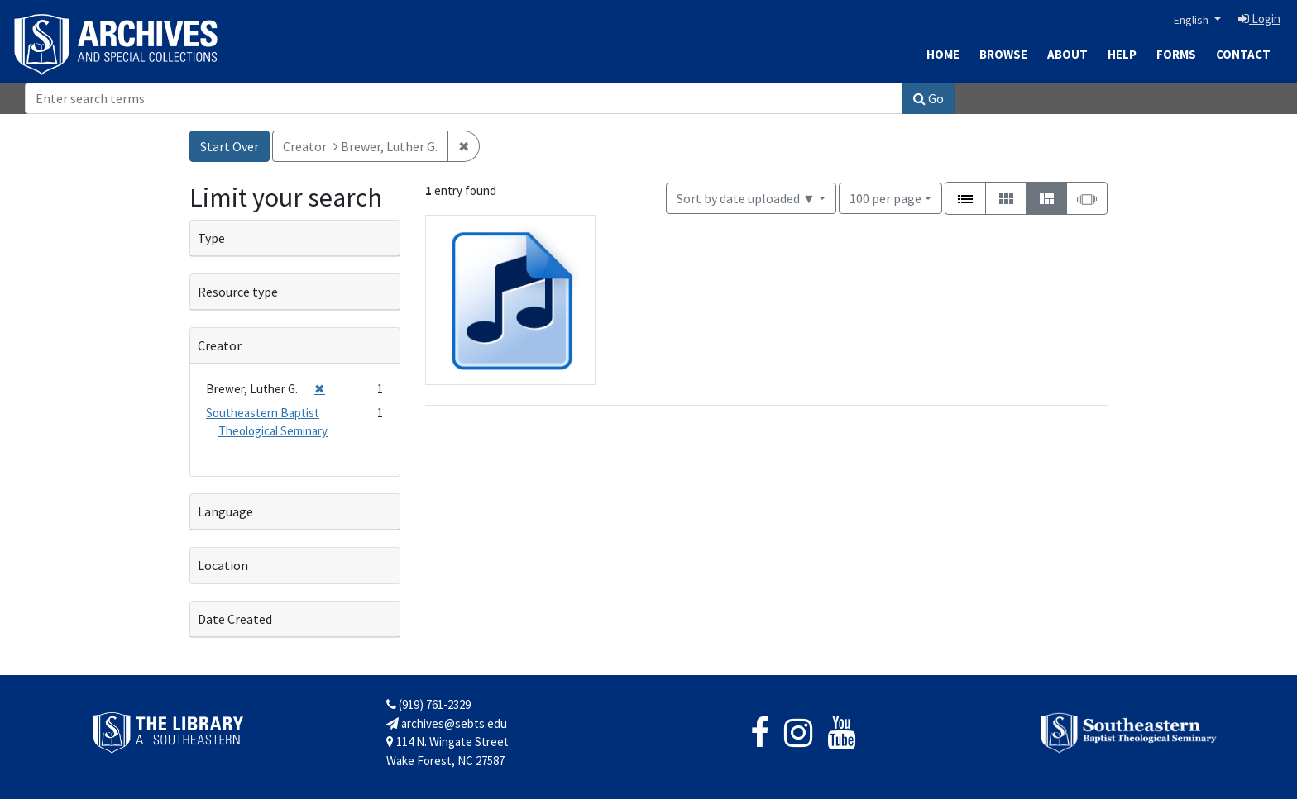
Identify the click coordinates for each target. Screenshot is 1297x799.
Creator (220, 345)
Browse (1003, 54)
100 (885, 197)
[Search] (464, 98)
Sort (746, 198)
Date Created (235, 619)
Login (1259, 18)
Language (225, 511)
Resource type (238, 291)
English (1192, 19)
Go (928, 98)
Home (943, 54)
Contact (1243, 54)
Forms (1176, 54)
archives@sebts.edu (446, 723)
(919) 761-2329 (428, 704)
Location (223, 565)
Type (211, 238)
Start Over (229, 146)
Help (1122, 54)
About (1067, 54)
